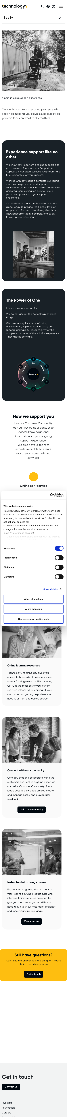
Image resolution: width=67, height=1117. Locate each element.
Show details (50, 589)
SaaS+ (8, 17)
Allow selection (33, 609)
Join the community (31, 809)
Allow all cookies (33, 599)
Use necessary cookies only (33, 619)
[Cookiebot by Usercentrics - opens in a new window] (50, 495)
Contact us (11, 1087)
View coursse (31, 921)
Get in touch (34, 974)
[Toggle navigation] (61, 6)
